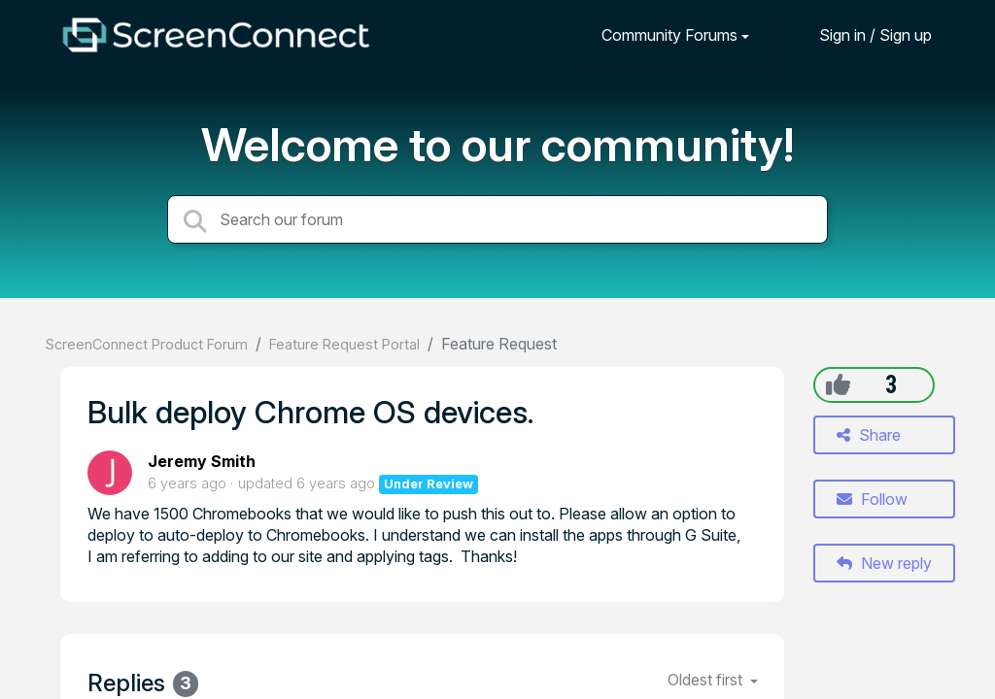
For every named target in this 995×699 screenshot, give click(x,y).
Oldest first (707, 679)
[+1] (838, 384)
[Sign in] (861, 34)
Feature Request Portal (344, 344)
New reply (884, 563)
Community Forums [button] (669, 35)
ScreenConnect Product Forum (147, 344)
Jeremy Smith (202, 461)
